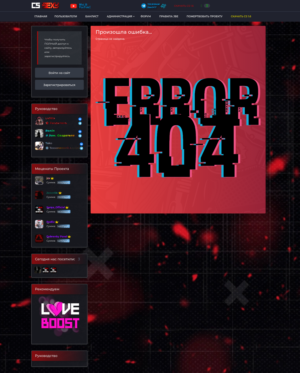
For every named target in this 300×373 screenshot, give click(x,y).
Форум (146, 16)
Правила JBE (168, 16)
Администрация (119, 16)
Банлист (92, 16)
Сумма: (52, 180)
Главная (40, 16)
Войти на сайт (59, 73)
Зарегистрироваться (59, 85)
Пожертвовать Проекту (204, 16)
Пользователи (65, 16)
